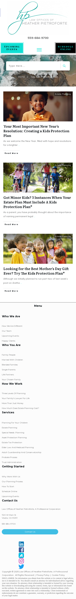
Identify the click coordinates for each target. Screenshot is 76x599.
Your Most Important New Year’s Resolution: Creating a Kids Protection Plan (36, 131)
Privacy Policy (42, 575)
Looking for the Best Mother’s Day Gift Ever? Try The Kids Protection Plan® (36, 271)
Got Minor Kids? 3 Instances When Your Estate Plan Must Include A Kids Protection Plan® (37, 202)
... (19, 144)
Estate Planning (63, 94)
